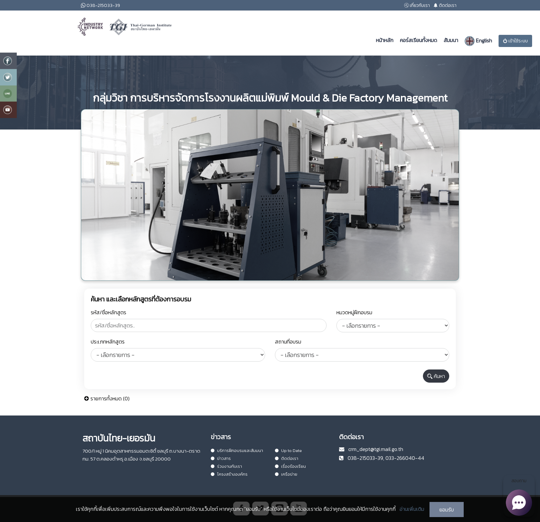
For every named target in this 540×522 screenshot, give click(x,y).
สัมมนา (451, 40)
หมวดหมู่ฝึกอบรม (354, 312)
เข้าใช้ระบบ (515, 40)
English (478, 41)
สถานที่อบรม (288, 341)
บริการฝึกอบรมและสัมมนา (237, 450)
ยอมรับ (446, 509)
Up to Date (288, 450)
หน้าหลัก (384, 40)
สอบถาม (519, 496)
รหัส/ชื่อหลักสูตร (108, 312)
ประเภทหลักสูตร (108, 341)
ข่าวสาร (221, 458)
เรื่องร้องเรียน (290, 466)
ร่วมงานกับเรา (226, 466)
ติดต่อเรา (286, 458)
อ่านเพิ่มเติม (412, 509)
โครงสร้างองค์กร (229, 474)
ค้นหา (436, 376)
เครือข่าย (286, 474)
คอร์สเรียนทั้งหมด (418, 40)
